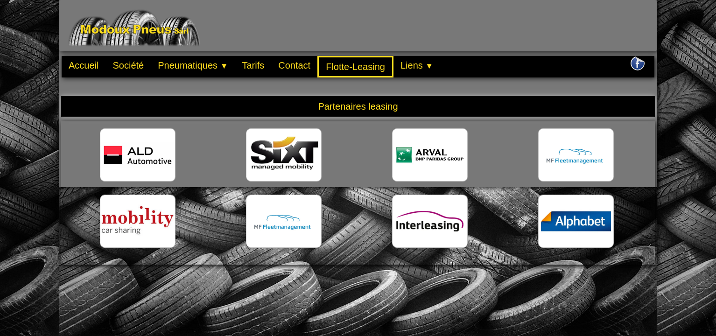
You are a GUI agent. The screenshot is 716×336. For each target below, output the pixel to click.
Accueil (83, 65)
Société (128, 65)
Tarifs (253, 65)
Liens (416, 65)
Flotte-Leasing (355, 67)
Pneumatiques (193, 65)
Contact (294, 65)
